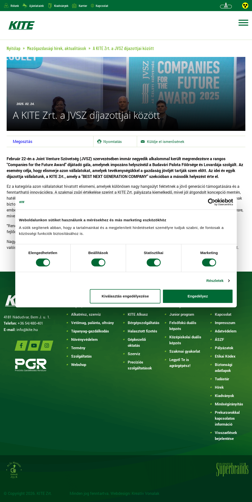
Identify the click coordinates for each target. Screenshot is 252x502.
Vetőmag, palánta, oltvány (92, 322)
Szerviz (134, 353)
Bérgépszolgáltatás (143, 322)
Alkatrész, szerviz (86, 314)
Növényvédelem (84, 339)
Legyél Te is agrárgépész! (179, 362)
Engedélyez (198, 296)
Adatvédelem (225, 331)
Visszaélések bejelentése (226, 435)
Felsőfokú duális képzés (182, 325)
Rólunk (15, 5)
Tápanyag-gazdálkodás (90, 331)
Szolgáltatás (81, 356)
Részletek (214, 280)
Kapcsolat (102, 5)
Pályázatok (224, 347)
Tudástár (222, 378)
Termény (78, 347)
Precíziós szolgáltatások (140, 365)
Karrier (83, 5)
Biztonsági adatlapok (223, 367)
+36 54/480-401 (30, 323)
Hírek (219, 387)
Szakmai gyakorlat (184, 351)
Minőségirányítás (229, 403)
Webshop (78, 364)
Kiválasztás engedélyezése (125, 296)
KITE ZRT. (21, 25)
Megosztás (22, 141)
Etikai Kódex (225, 356)
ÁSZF (219, 339)
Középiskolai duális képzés (185, 339)
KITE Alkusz (138, 314)
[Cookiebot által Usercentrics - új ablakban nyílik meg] (211, 202)
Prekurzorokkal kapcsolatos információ (227, 418)
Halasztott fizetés (142, 331)
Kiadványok (61, 5)
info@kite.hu (27, 329)
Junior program (181, 314)
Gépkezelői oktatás (137, 342)
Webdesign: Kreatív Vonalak (134, 493)
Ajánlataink (36, 5)
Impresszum (225, 322)
